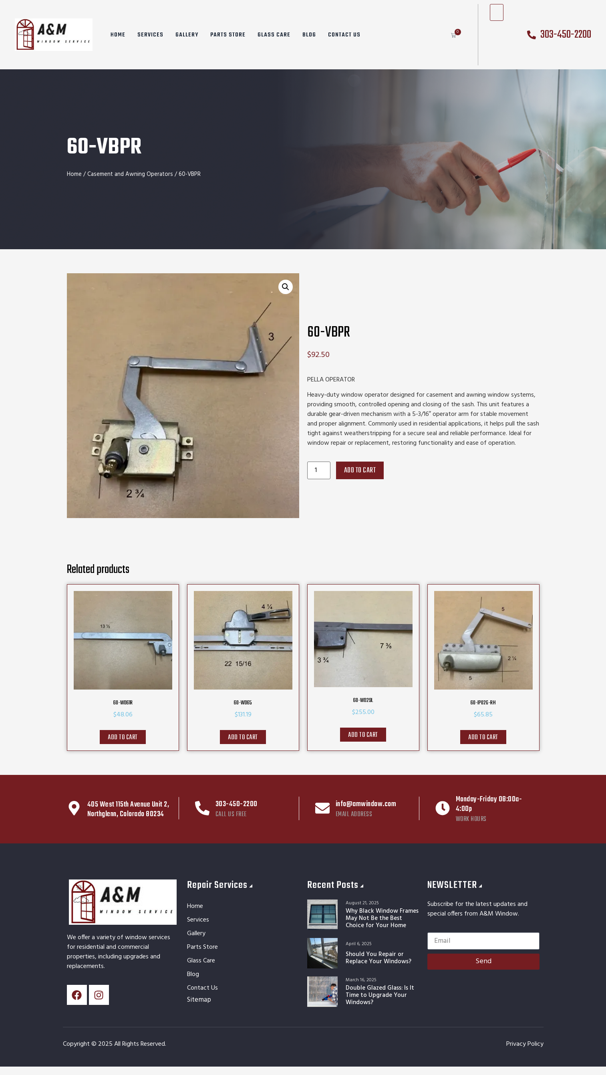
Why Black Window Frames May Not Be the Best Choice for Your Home (382, 918)
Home (118, 35)
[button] (285, 287)
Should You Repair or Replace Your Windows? (378, 958)
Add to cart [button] (123, 737)
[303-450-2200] (202, 808)
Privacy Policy (525, 1044)
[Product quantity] (318, 470)
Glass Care (274, 35)
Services (150, 35)
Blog (309, 35)
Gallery (186, 35)
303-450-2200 (236, 804)
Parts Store (228, 35)
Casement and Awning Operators (130, 174)
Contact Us (344, 35)
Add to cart (360, 470)
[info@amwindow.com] (322, 808)
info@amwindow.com (366, 804)
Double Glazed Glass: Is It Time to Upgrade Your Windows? (380, 995)
